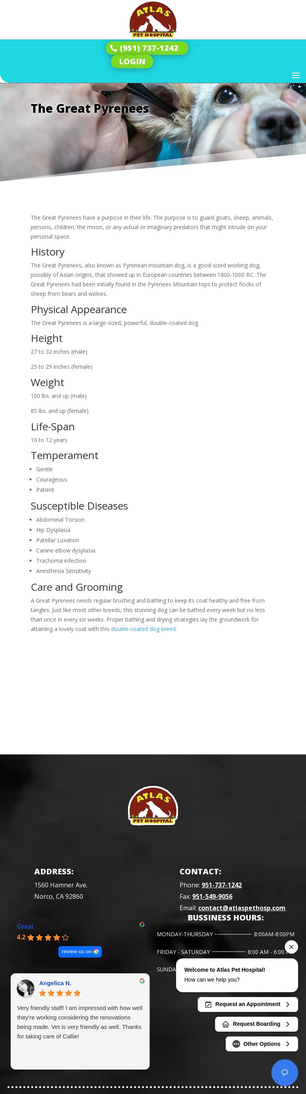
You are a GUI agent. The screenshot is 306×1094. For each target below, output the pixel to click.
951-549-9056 (212, 896)
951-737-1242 (222, 885)
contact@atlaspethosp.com (242, 908)
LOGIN (132, 61)
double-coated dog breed (143, 629)
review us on (77, 951)
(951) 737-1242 (149, 48)
